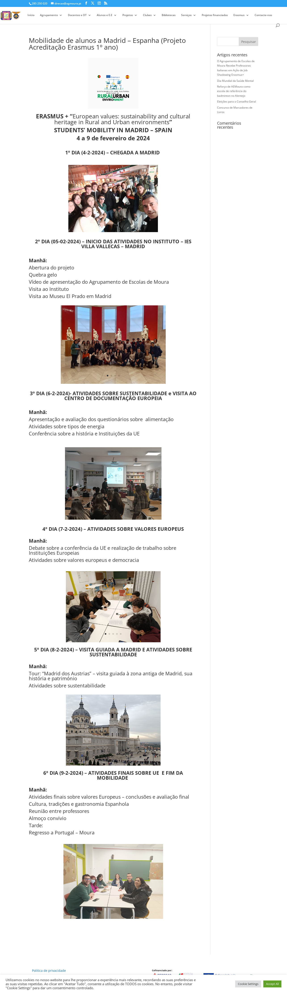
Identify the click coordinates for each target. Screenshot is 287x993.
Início (30, 15)
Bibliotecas (169, 15)
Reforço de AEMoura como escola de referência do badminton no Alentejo (233, 91)
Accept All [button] (272, 984)
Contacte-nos (263, 15)
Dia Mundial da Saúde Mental (235, 81)
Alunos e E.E (104, 15)
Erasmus (239, 15)
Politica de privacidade (49, 970)
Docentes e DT (77, 15)
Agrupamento (49, 15)
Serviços (186, 15)
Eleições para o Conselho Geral (236, 101)
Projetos (127, 15)
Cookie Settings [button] (248, 984)
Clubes (147, 15)
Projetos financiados (215, 15)
